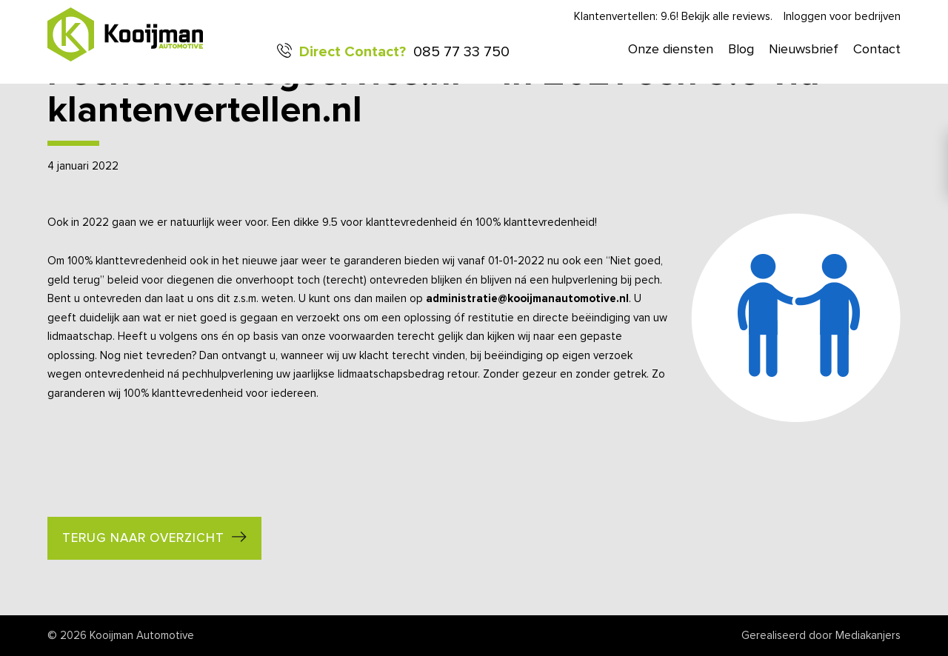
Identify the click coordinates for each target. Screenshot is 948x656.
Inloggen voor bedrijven (842, 16)
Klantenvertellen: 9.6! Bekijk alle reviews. (673, 16)
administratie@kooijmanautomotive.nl (527, 298)
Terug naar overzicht (143, 538)
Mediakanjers (868, 635)
